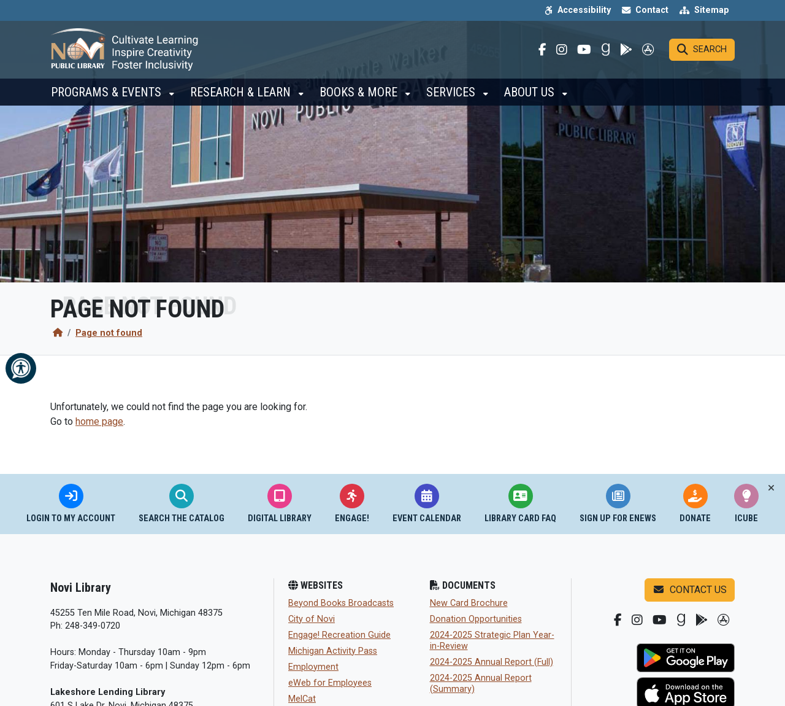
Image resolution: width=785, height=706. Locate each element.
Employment (313, 667)
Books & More (360, 98)
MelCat (302, 699)
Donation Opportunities (476, 619)
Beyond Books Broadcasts (341, 603)
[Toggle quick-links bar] (771, 488)
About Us (530, 98)
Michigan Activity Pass (332, 651)
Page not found (108, 333)
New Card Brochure (469, 603)
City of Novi (311, 619)
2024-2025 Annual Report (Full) (491, 662)
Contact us (690, 589)
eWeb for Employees (330, 683)
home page (99, 421)
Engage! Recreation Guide (339, 635)
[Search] (702, 53)
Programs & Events (107, 98)
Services (452, 98)
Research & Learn (242, 98)
